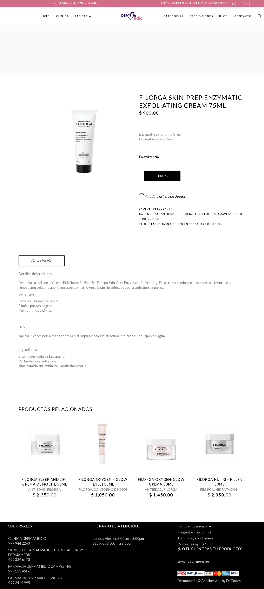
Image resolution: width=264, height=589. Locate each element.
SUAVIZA (225, 213)
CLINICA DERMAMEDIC (27, 538)
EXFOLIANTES (189, 213)
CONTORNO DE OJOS (110, 489)
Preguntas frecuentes (194, 532)
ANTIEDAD (169, 213)
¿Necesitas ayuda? (191, 544)
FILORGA (209, 213)
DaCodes (233, 580)
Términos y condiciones (195, 538)
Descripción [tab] (41, 260)
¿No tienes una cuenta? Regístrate (71, 2)
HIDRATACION (227, 489)
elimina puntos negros (178, 224)
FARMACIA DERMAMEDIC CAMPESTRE (39, 566)
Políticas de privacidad (194, 526)
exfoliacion (212, 224)
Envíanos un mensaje (193, 561)
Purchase (162, 175)
